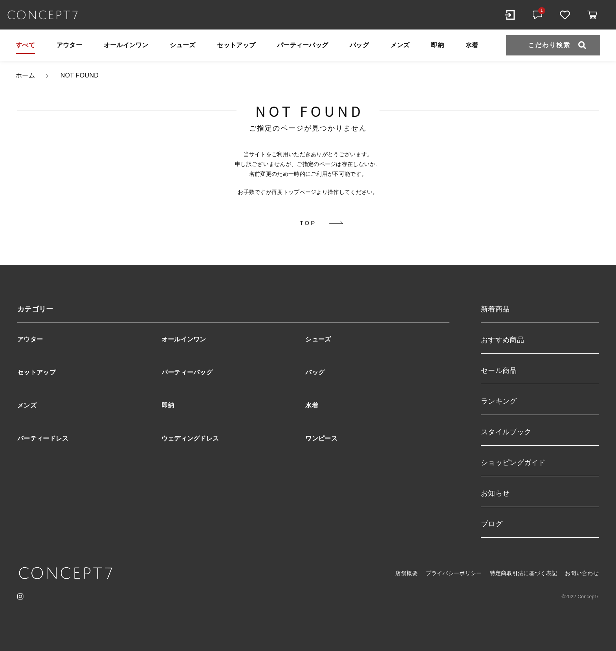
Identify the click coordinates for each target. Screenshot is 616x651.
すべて (25, 45)
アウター (69, 45)
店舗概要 (406, 573)
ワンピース (321, 438)
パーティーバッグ (302, 45)
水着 (472, 45)
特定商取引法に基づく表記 (523, 573)
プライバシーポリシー (454, 573)
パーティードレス (42, 438)
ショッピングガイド (513, 463)
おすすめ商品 (502, 340)
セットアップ (236, 45)
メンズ (400, 45)
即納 (437, 45)
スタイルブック (506, 432)
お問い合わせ (582, 573)
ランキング (499, 401)
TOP (308, 222)
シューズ (182, 45)
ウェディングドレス (190, 438)
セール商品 (499, 370)
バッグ (359, 45)
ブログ (491, 524)
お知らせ (495, 493)
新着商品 (495, 309)
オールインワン (126, 45)
